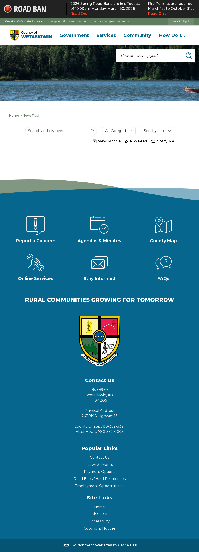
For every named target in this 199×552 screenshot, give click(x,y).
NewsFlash (31, 116)
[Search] (92, 131)
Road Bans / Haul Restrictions (100, 479)
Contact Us (99, 457)
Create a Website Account (25, 21)
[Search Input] (61, 131)
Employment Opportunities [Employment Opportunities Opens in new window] (99, 486)
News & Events (100, 464)
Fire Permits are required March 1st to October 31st (171, 9)
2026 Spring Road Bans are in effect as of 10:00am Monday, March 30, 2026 (105, 9)
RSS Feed (135, 141)
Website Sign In (181, 21)
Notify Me (162, 141)
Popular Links (99, 448)
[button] (188, 55)
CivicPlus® (127, 545)
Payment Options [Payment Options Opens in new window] (99, 472)
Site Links (99, 498)
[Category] (119, 131)
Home (14, 116)
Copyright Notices (99, 528)
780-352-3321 (113, 426)
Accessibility (99, 521)
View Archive (106, 141)
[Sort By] (157, 131)
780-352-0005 (111, 432)
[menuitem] (74, 35)
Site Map (99, 514)
